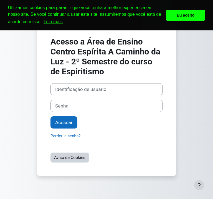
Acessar (64, 122)
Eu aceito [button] (185, 15)
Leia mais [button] (53, 21)
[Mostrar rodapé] (199, 185)
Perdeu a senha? (65, 135)
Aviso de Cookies (69, 157)
